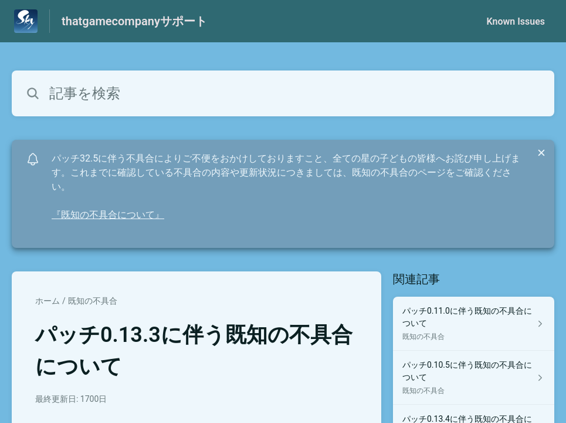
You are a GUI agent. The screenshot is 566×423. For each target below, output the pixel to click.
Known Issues (515, 21)
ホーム (47, 301)
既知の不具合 (92, 301)
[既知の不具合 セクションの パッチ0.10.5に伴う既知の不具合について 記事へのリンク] (473, 378)
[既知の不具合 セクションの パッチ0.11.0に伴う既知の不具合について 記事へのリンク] (473, 324)
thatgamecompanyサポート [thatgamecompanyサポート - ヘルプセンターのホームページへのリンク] (134, 21)
